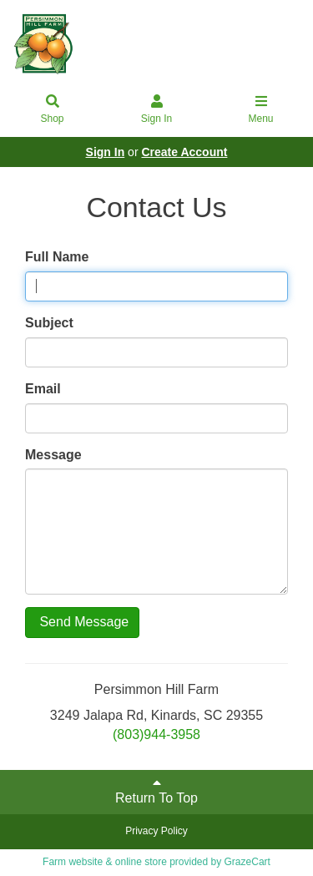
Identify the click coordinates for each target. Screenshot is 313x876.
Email (43, 389)
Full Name (56, 257)
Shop (52, 110)
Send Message (82, 622)
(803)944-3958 (156, 734)
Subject (49, 323)
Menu (261, 110)
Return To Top (156, 790)
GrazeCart (247, 862)
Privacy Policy (156, 831)
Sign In (157, 110)
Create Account (184, 152)
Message (53, 455)
